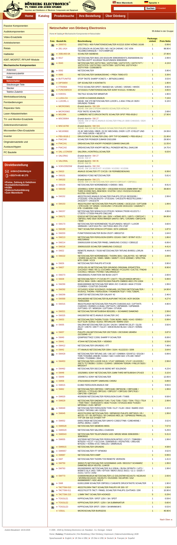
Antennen (11, 70)
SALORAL (62, 161)
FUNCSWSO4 (64, 90)
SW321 (60, 311)
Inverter (8, 136)
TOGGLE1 (62, 498)
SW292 (60, 289)
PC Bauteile (10, 152)
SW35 (60, 325)
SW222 (60, 256)
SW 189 (95, 106)
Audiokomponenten (14, 31)
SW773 (60, 476)
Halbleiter (9, 54)
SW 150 (95, 166)
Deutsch (110, 538)
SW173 (60, 224)
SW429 (60, 354)
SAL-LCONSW (64, 152)
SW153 (60, 204)
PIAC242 (61, 147)
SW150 (60, 189)
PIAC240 (61, 139)
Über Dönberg (116, 15)
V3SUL (60, 511)
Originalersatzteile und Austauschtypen (16, 144)
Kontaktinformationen (17, 185)
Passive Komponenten (16, 25)
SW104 (60, 185)
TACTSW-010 (63, 487)
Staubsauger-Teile (16, 84)
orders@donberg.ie (21, 171)
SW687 (60, 455)
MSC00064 (62, 118)
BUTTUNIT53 (63, 79)
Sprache (151, 2)
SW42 (60, 350)
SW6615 (61, 447)
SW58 (60, 381)
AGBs (9, 187)
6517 (59, 58)
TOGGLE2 (62, 502)
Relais (7, 48)
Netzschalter (13, 81)
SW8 (59, 483)
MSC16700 (62, 126)
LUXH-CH (62, 98)
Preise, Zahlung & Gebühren (21, 182)
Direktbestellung (16, 165)
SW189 (60, 229)
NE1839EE (62, 131)
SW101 (60, 175)
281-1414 (61, 48)
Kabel (9, 77)
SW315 (60, 304)
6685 (59, 74)
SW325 (60, 315)
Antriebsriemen (12, 42)
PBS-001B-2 (63, 136)
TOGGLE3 (62, 507)
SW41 (60, 341)
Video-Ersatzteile (13, 37)
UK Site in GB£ (81, 538)
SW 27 (94, 118)
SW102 (60, 179)
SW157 (60, 211)
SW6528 (61, 426)
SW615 (60, 385)
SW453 (60, 361)
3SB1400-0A (63, 54)
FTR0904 (61, 87)
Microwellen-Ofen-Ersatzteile (19, 130)
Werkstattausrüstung (15, 96)
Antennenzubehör (15, 73)
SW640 (60, 408)
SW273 (60, 275)
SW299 (60, 294)
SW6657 (61, 451)
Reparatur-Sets (12, 108)
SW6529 (61, 430)
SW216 (60, 246)
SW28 (60, 279)
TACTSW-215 (63, 494)
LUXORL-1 (62, 101)
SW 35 (94, 161)
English (68, 538)
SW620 (60, 396)
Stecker (10, 88)
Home (29, 15)
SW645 (60, 413)
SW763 (60, 468)
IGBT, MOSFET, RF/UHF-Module (21, 59)
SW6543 (61, 434)
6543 (59, 63)
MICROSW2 (63, 111)
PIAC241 (61, 143)
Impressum (108, 534)
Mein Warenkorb (122, 2)
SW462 (60, 368)
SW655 (60, 439)
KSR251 (61, 94)
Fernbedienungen (13, 102)
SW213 (60, 237)
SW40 (60, 337)
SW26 (60, 263)
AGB (136, 534)
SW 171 (95, 179)
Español (131, 538)
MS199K (61, 114)
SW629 (60, 400)
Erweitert (162, 8)
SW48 (60, 373)
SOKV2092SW (64, 166)
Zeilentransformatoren (15, 125)
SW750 (60, 463)
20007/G (61, 44)
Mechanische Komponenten (75, 34)
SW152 (60, 196)
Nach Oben (165, 519)
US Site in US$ (97, 538)
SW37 (60, 332)
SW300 (60, 299)
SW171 (60, 216)
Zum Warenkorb (14, 192)
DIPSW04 (61, 83)
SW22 (60, 251)
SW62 (60, 389)
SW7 (59, 459)
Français (120, 538)
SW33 (60, 319)
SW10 (60, 171)
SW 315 (95, 126)
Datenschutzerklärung (17, 190)
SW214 (60, 242)
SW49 (60, 377)
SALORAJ (62, 156)
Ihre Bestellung (90, 15)
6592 (59, 70)
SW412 (60, 345)
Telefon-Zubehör (15, 92)
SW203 (60, 233)
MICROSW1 (63, 106)
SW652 (60, 421)
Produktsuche (64, 15)
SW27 (60, 267)
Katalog (43, 15)
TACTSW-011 (63, 490)
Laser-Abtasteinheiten (15, 113)
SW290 (60, 284)
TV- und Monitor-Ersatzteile (18, 119)
